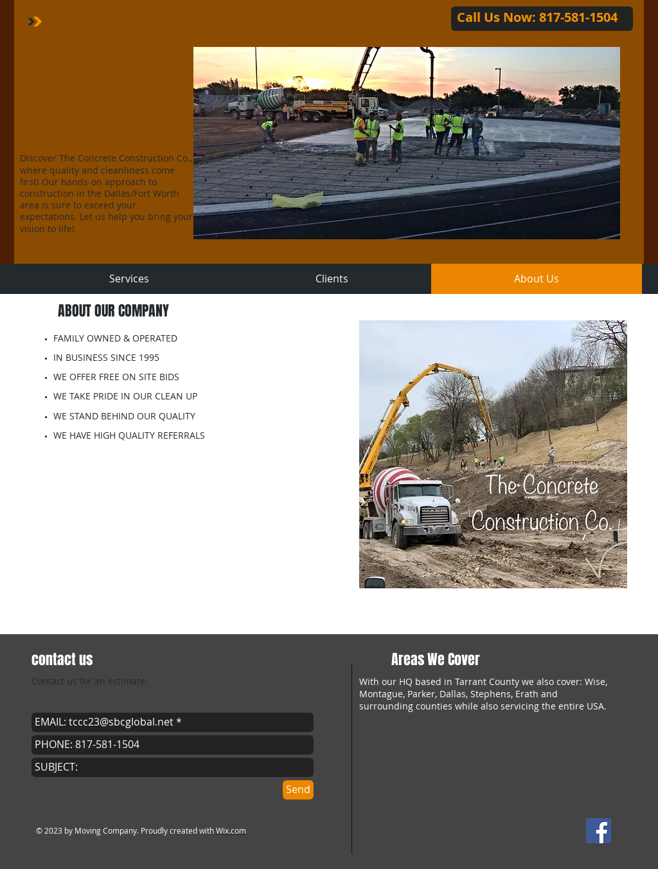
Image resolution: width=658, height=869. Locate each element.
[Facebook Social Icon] (598, 830)
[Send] (298, 790)
